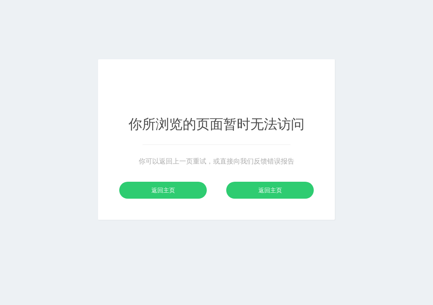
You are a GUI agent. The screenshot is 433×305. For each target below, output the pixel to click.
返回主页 (163, 190)
